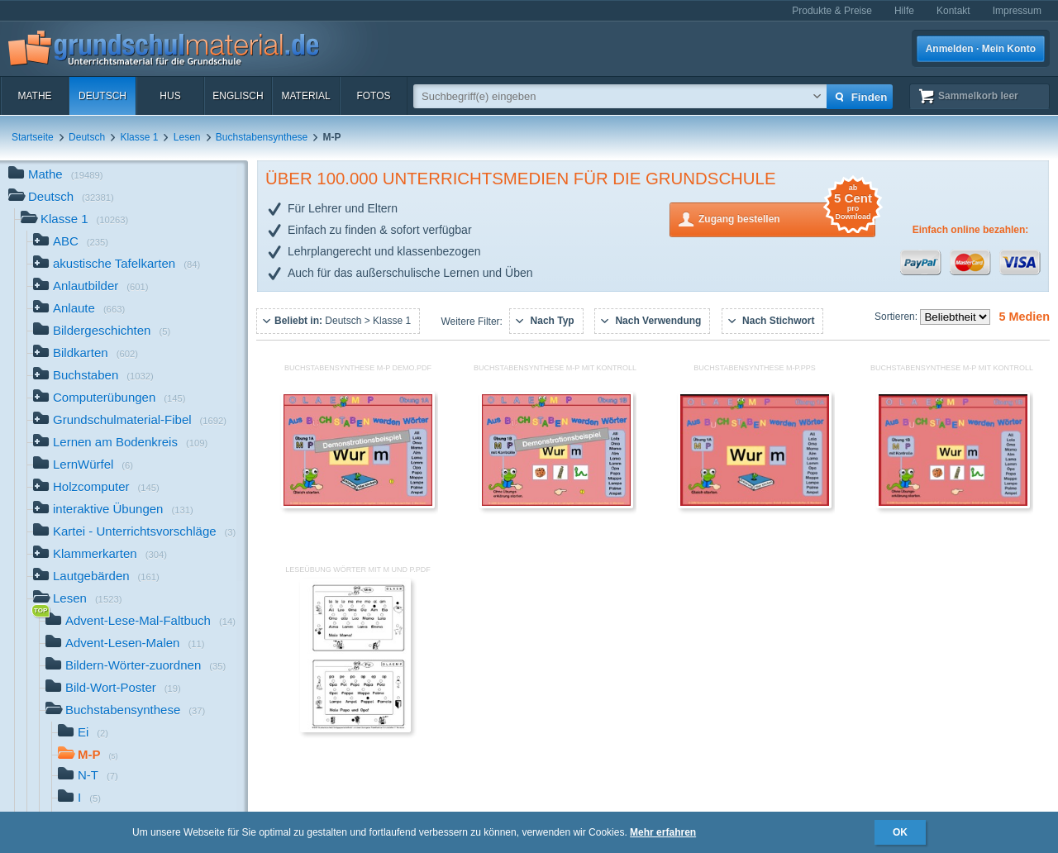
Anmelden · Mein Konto (981, 49)
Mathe (34, 96)
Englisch (237, 96)
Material (305, 96)
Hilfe (904, 11)
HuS (170, 96)
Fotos (373, 96)
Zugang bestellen (786, 218)
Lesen (187, 137)
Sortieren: (897, 316)
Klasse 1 (139, 137)
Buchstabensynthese (261, 137)
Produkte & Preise (832, 11)
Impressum (1017, 11)
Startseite (33, 137)
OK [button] (900, 832)
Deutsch (102, 96)
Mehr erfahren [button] (663, 832)
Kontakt (953, 11)
